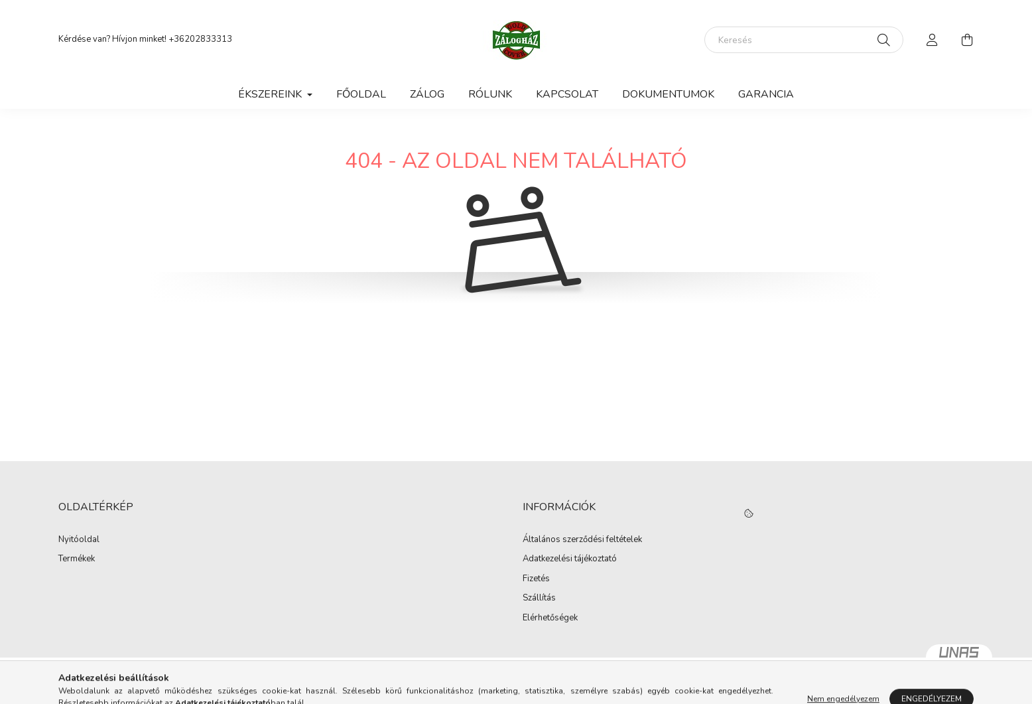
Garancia (766, 94)
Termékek (76, 559)
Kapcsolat (567, 94)
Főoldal (361, 94)
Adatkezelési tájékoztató (570, 559)
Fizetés (536, 579)
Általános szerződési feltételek (582, 540)
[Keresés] (803, 40)
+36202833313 (200, 39)
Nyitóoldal (78, 540)
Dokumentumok (668, 94)
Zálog (427, 94)
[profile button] (932, 40)
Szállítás (539, 598)
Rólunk (490, 94)
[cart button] (967, 40)
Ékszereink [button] (271, 94)
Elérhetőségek (550, 618)
